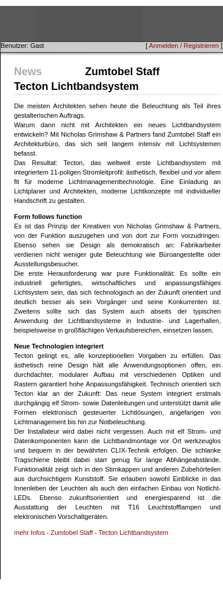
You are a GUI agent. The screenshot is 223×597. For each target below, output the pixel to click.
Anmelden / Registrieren (184, 45)
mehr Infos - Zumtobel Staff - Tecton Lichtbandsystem (91, 532)
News (28, 72)
